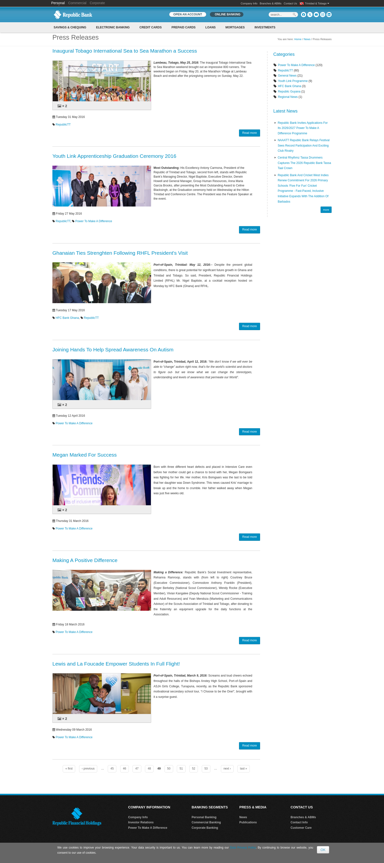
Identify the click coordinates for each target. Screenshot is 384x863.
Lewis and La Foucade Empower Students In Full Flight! (116, 664)
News (307, 39)
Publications (248, 822)
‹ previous (88, 768)
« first (68, 768)
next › (227, 768)
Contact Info (299, 822)
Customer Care (301, 827)
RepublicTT (63, 124)
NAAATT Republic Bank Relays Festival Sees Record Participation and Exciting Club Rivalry (304, 145)
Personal (58, 3)
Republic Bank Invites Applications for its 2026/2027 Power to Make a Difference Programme (303, 128)
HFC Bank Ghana (67, 318)
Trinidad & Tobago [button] (317, 3)
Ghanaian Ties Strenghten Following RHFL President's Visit (120, 253)
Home (297, 39)
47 (136, 768)
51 (181, 768)
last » (243, 768)
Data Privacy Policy (243, 847)
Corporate (97, 3)
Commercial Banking (206, 822)
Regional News (288, 97)
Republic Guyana (289, 91)
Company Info (249, 3)
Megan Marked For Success (84, 455)
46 (124, 768)
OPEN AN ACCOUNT (187, 14)
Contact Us (290, 3)
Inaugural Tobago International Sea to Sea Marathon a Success (124, 51)
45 (112, 768)
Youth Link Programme (293, 81)
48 (149, 768)
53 (206, 768)
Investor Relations (141, 822)
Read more (249, 133)
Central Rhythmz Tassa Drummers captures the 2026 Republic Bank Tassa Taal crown (304, 163)
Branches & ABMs (271, 3)
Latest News (285, 111)
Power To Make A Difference (93, 221)
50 (168, 768)
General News (287, 75)
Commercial (77, 3)
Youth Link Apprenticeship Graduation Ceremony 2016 (114, 156)
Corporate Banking (205, 827)
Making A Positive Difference (85, 560)
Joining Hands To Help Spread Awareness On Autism (112, 349)
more (326, 209)
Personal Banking (204, 817)
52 (193, 768)
